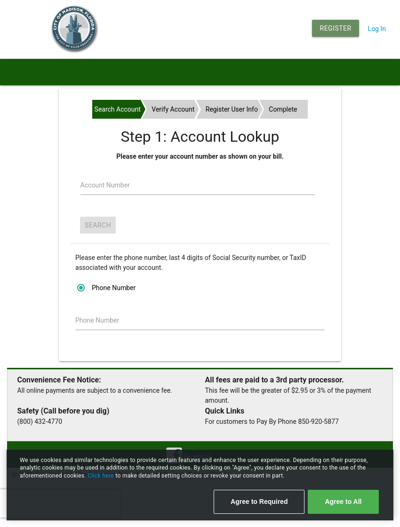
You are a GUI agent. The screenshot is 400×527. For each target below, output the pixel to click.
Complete (283, 109)
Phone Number (97, 320)
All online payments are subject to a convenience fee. (94, 390)
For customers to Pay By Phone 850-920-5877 (272, 421)
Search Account (118, 109)
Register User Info (232, 109)
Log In (377, 28)
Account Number (105, 185)
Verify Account (173, 109)
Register (336, 28)
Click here (101, 475)
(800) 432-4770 (40, 421)
